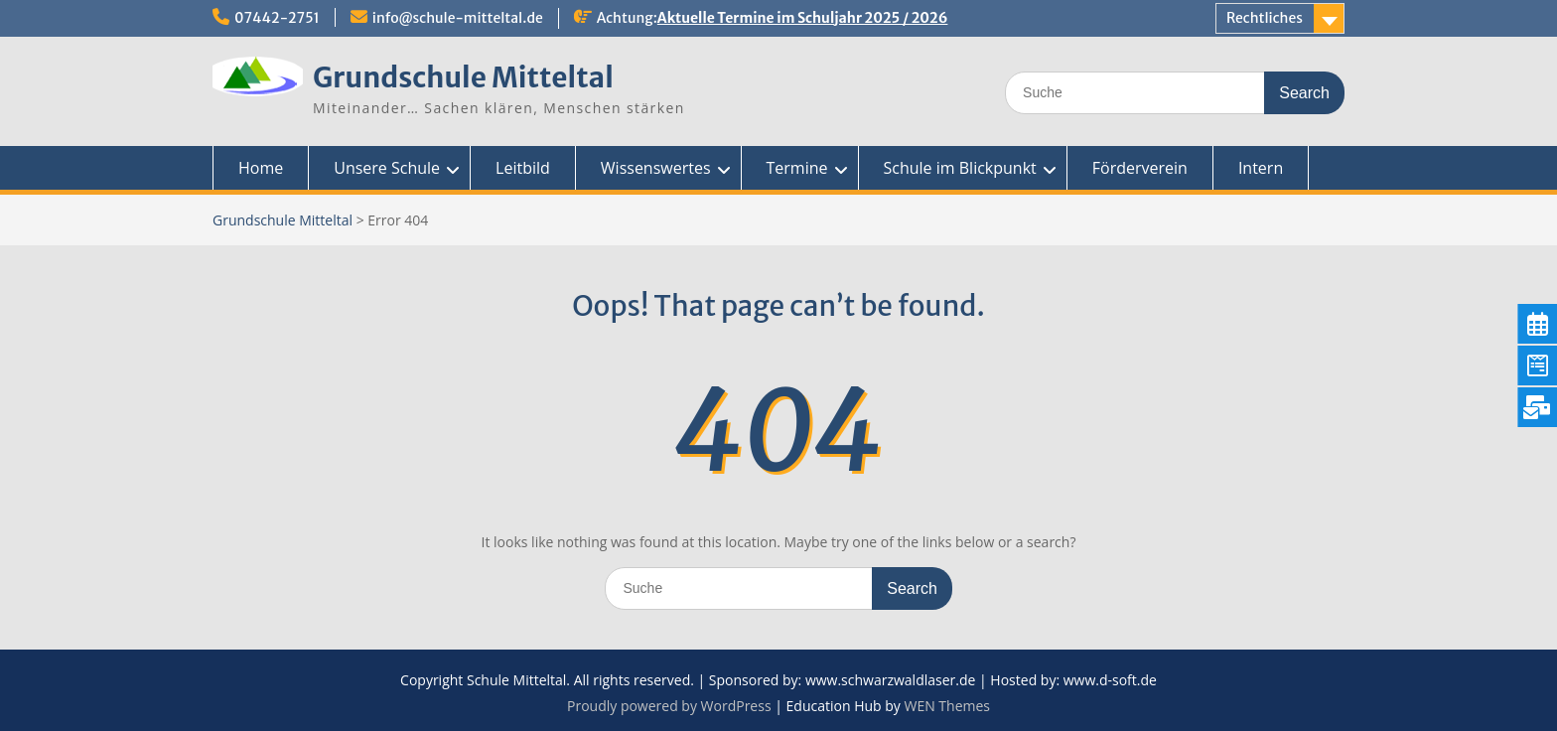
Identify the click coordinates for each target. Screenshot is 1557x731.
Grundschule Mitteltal (463, 77)
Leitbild (522, 168)
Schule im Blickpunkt (960, 168)
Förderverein (1140, 168)
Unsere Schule (387, 168)
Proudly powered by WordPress (669, 705)
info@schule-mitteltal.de (457, 18)
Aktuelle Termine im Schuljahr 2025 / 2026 (802, 18)
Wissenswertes (656, 168)
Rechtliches (1264, 18)
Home (260, 168)
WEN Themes (947, 705)
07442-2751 (277, 18)
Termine (797, 168)
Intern (1260, 168)
